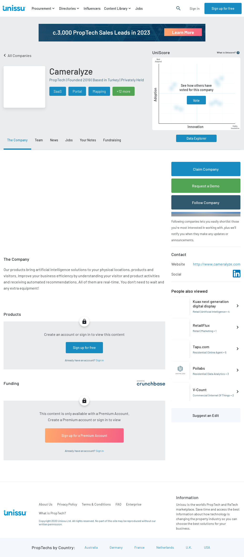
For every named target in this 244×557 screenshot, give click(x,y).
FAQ (118, 504)
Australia (91, 547)
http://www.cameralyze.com (216, 264)
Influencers (92, 8)
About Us (45, 504)
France (139, 547)
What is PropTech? (52, 513)
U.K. (189, 547)
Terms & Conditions (96, 504)
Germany (116, 547)
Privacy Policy (67, 504)
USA (207, 547)
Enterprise (133, 504)
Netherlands (165, 547)
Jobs (139, 8)
